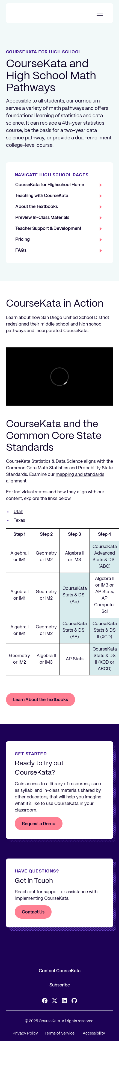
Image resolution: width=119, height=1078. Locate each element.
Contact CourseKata (60, 971)
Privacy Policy (25, 1033)
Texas (19, 521)
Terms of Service (59, 1033)
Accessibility (94, 1033)
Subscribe (59, 985)
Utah (18, 512)
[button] (98, 13)
